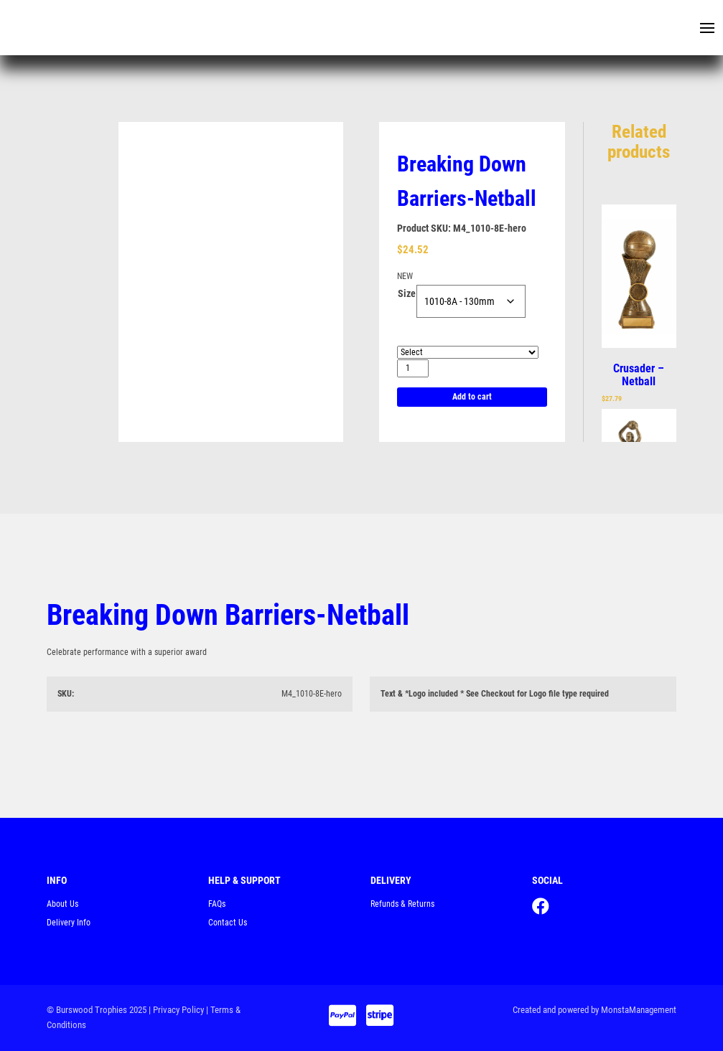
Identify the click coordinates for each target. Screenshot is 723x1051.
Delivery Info (68, 923)
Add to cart (472, 397)
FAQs (216, 904)
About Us (62, 904)
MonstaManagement (638, 1009)
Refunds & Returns (402, 904)
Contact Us (227, 923)
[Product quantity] (413, 368)
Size (407, 293)
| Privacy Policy (176, 1009)
